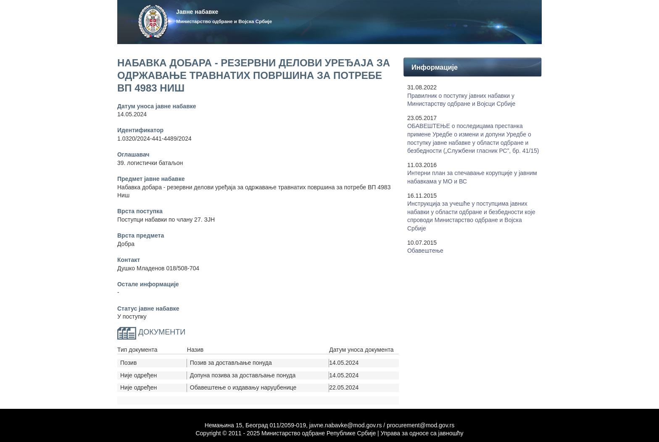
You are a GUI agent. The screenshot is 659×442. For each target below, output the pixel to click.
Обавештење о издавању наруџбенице (243, 387)
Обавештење (425, 250)
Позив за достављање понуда (231, 362)
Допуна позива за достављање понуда (242, 375)
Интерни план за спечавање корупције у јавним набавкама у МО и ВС (472, 177)
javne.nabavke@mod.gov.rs (345, 425)
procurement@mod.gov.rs (420, 425)
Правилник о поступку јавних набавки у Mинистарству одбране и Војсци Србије (461, 99)
